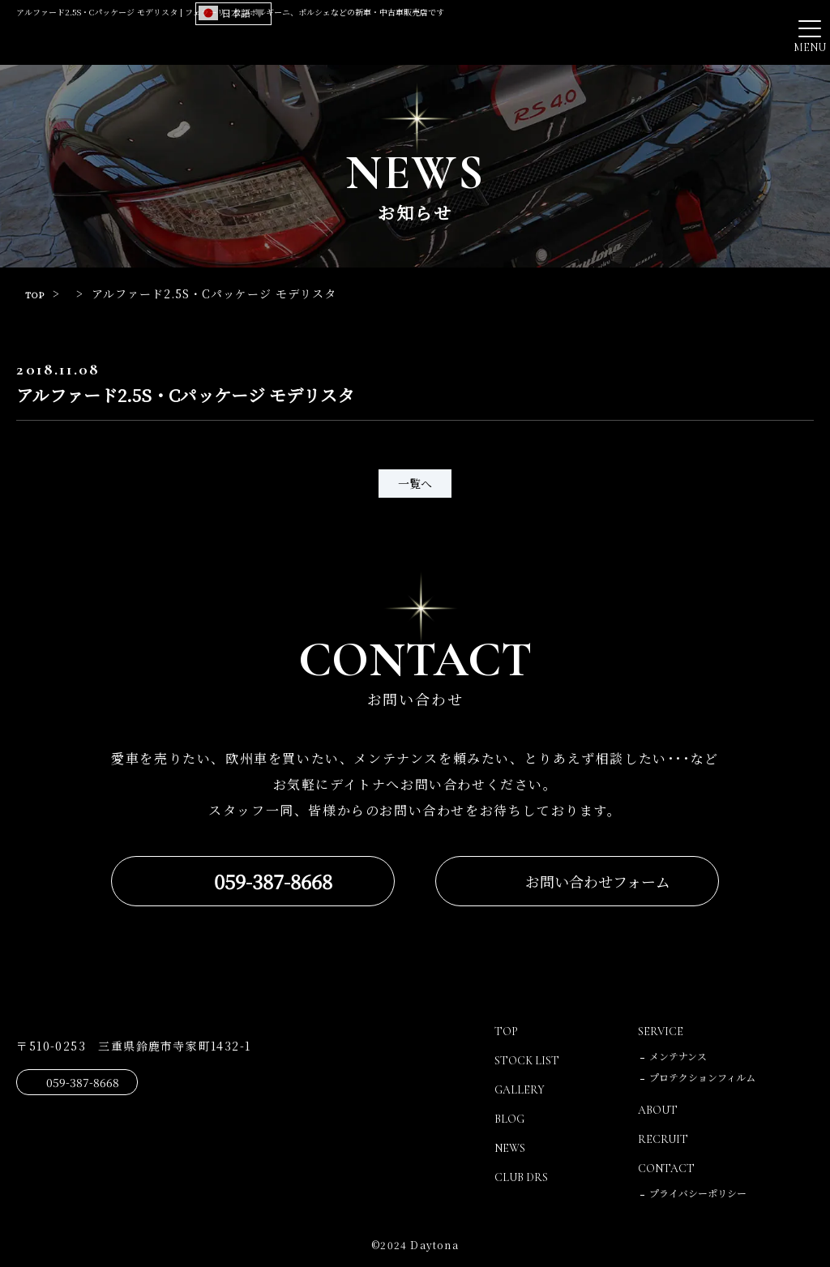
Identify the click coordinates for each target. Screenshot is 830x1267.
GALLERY (521, 1089)
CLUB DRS (524, 1177)
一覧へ (415, 483)
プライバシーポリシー (698, 1193)
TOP (38, 293)
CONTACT (670, 1168)
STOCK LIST (530, 1060)
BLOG (511, 1119)
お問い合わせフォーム (597, 881)
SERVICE (662, 1031)
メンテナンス (678, 1056)
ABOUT (660, 1110)
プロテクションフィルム (702, 1077)
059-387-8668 (273, 881)
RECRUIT (664, 1139)
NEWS (511, 1148)
